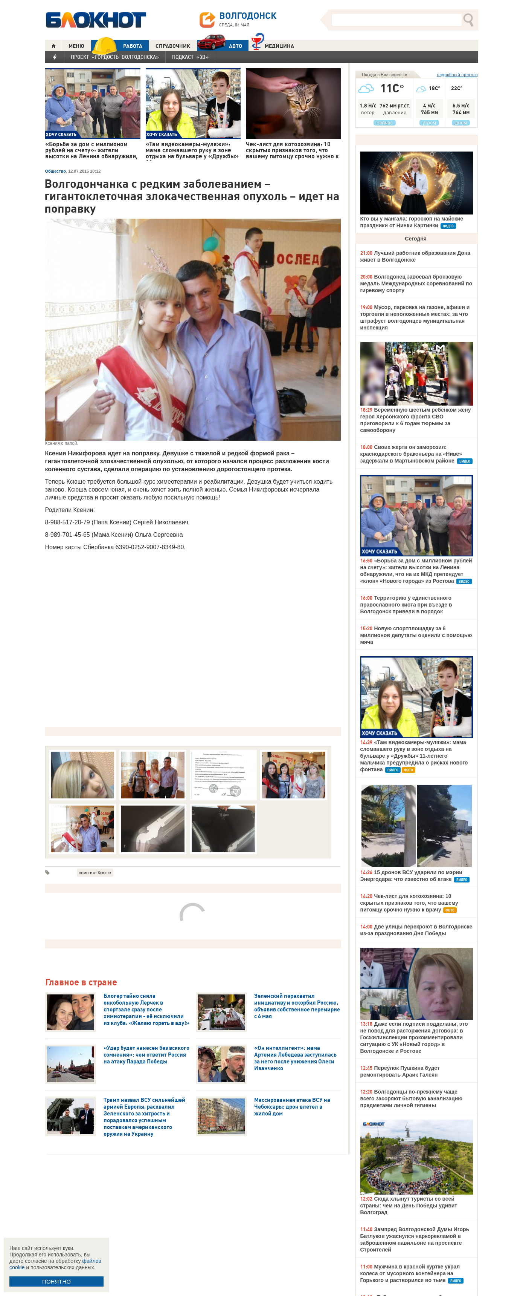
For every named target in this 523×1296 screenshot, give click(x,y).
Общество (55, 171)
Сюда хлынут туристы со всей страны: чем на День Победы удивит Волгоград (408, 1205)
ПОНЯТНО (56, 1281)
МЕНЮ (76, 46)
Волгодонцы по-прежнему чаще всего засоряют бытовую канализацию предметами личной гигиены (411, 1098)
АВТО (219, 46)
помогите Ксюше (95, 872)
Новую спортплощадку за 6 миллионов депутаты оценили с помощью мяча (416, 635)
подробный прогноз (457, 74)
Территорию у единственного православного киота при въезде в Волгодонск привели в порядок (406, 604)
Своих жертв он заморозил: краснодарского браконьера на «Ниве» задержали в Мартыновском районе (411, 454)
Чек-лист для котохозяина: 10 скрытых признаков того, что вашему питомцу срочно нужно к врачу (409, 903)
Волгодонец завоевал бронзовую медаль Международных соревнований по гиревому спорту (416, 283)
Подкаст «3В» (190, 57)
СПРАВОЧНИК (173, 46)
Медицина (273, 45)
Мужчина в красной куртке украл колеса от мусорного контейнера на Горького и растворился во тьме (410, 1273)
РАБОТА (116, 46)
